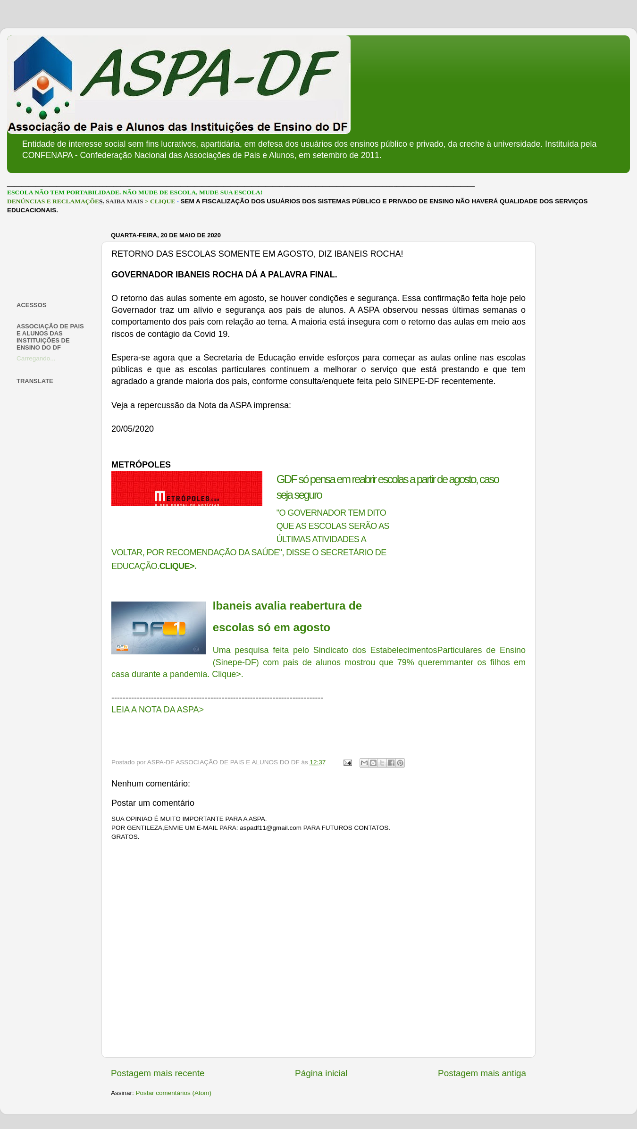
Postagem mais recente (157, 1073)
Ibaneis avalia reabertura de (287, 605)
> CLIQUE (160, 201)
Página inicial (321, 1073)
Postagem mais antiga (482, 1073)
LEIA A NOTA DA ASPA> (157, 709)
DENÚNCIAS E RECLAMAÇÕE (53, 201)
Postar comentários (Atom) (174, 1092)
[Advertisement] (53, 257)
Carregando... (36, 358)
